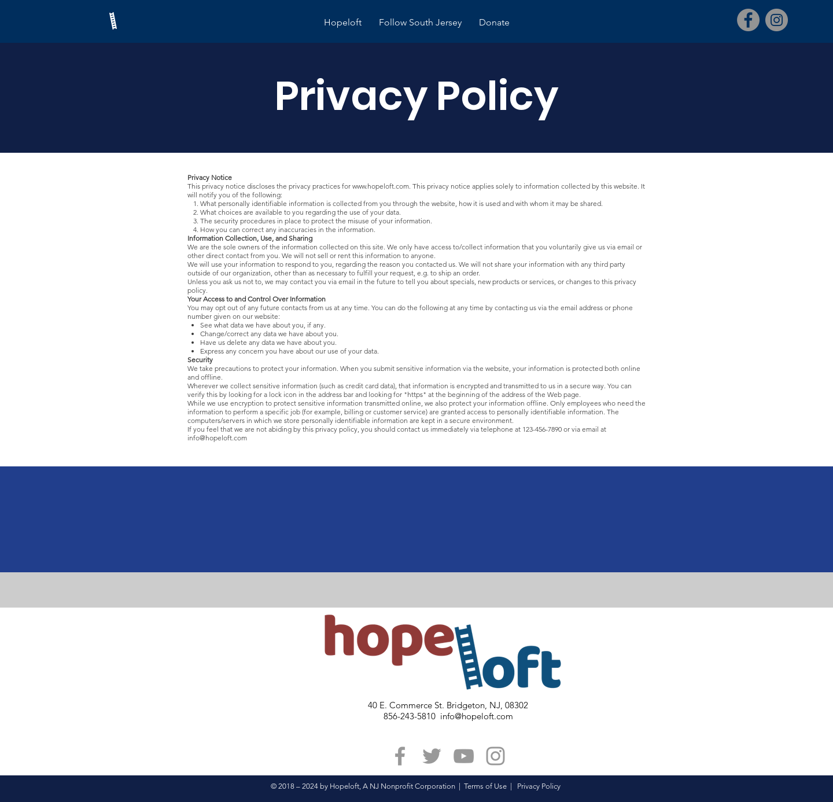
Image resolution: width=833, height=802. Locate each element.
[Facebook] (748, 20)
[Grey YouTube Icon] (463, 756)
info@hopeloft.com (217, 437)
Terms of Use (485, 786)
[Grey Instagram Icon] (495, 756)
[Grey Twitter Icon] (431, 756)
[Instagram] (776, 20)
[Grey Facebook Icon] (400, 756)
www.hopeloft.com (380, 186)
